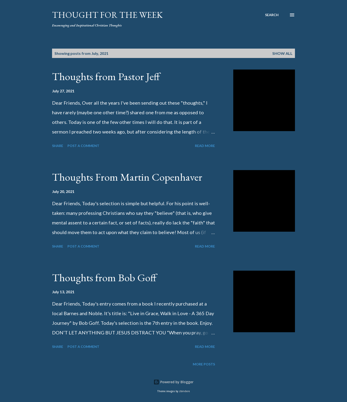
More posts (204, 364)
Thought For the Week (107, 14)
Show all (282, 53)
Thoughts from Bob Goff (104, 277)
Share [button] (57, 146)
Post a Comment (83, 146)
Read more (205, 146)
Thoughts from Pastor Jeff (106, 76)
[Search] (272, 15)
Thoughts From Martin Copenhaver (127, 177)
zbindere (184, 391)
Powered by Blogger (173, 382)
